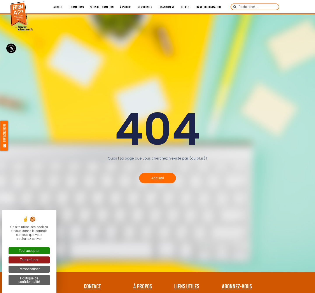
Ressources (145, 7)
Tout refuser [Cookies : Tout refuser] (29, 260)
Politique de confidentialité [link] (29, 280)
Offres (185, 7)
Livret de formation (208, 7)
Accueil (58, 7)
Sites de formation (102, 7)
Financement (166, 7)
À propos (125, 7)
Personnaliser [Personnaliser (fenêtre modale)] (29, 269)
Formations (77, 7)
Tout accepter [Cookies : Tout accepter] (29, 251)
